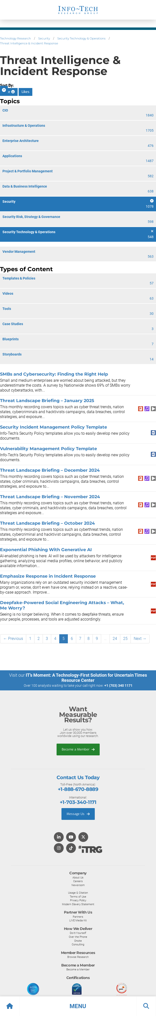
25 (125, 638)
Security (44, 38)
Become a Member (78, 749)
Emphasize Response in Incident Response (48, 576)
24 (115, 638)
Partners (78, 916)
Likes (25, 91)
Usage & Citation (78, 892)
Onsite (78, 940)
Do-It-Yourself (78, 933)
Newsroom (78, 885)
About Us (78, 877)
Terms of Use (78, 896)
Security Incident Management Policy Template (53, 427)
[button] (78, 1006)
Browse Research (78, 957)
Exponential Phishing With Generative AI (46, 549)
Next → (140, 638)
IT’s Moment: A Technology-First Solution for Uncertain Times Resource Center (86, 678)
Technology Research (15, 38)
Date (9, 91)
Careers (78, 881)
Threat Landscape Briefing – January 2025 (47, 400)
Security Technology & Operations (81, 38)
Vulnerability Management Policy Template (48, 448)
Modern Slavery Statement (78, 904)
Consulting (78, 944)
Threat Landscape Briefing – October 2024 (47, 523)
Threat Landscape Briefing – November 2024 (50, 496)
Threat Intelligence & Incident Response (29, 43)
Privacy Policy (78, 900)
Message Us (78, 814)
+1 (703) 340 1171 (118, 685)
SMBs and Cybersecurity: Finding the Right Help (54, 374)
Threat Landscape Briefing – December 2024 (50, 470)
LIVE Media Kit (78, 920)
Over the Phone (78, 937)
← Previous (13, 638)
